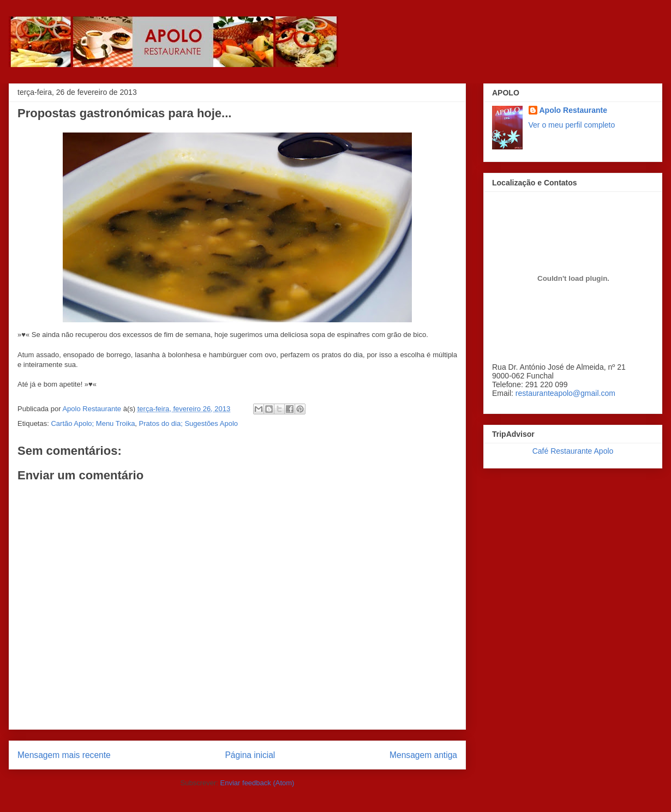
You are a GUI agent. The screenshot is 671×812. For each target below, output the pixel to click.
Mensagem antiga (423, 755)
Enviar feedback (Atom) (257, 783)
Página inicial (250, 755)
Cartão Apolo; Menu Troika (93, 423)
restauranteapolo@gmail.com (565, 393)
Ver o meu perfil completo (572, 125)
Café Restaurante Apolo (573, 451)
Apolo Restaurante (573, 110)
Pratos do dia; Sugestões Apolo (188, 423)
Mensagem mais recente (64, 755)
